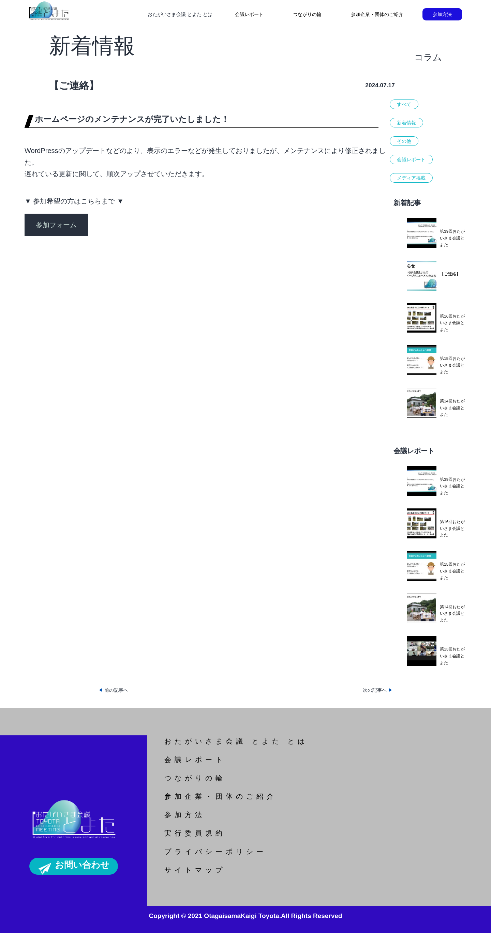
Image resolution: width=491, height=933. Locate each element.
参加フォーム (56, 225)
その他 (404, 141)
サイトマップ (195, 870)
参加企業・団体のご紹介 (377, 14)
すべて (404, 104)
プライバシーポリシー (215, 851)
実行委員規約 (195, 833)
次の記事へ (378, 690)
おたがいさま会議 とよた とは (236, 741)
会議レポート (249, 14)
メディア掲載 (411, 178)
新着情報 (406, 122)
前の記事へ (113, 690)
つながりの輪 (307, 14)
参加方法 (442, 14)
